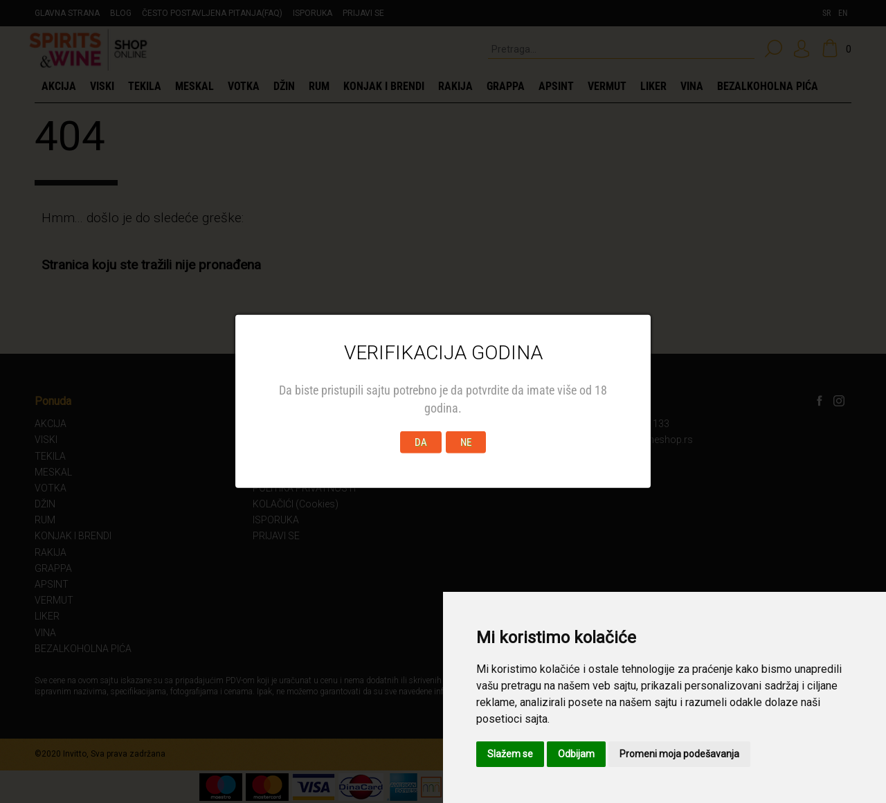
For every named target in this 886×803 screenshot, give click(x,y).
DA (421, 442)
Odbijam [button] (576, 753)
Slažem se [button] (510, 753)
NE (465, 442)
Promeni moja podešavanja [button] (679, 753)
